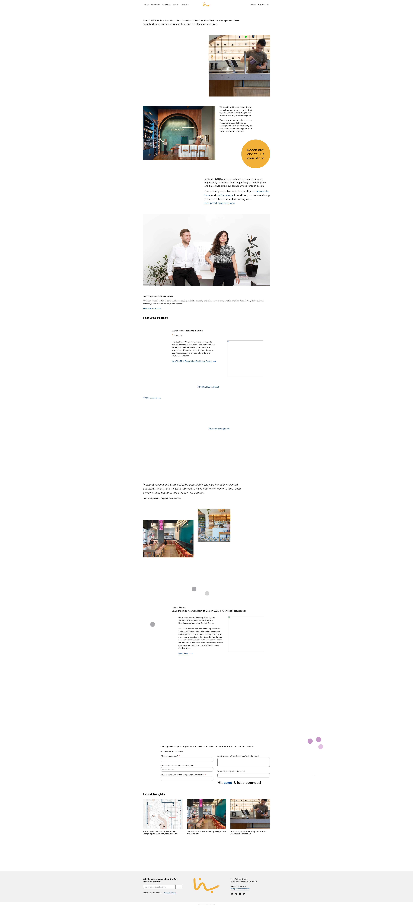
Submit (178, 898)
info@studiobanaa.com (240, 900)
